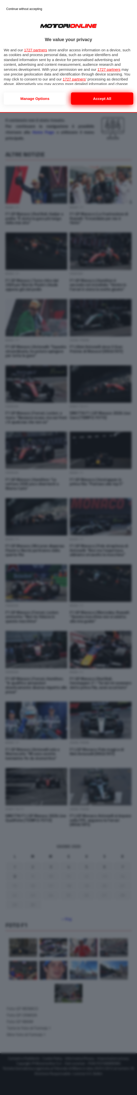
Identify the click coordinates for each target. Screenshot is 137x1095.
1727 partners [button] (35, 50)
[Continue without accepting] (24, 9)
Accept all (102, 98)
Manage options (35, 98)
